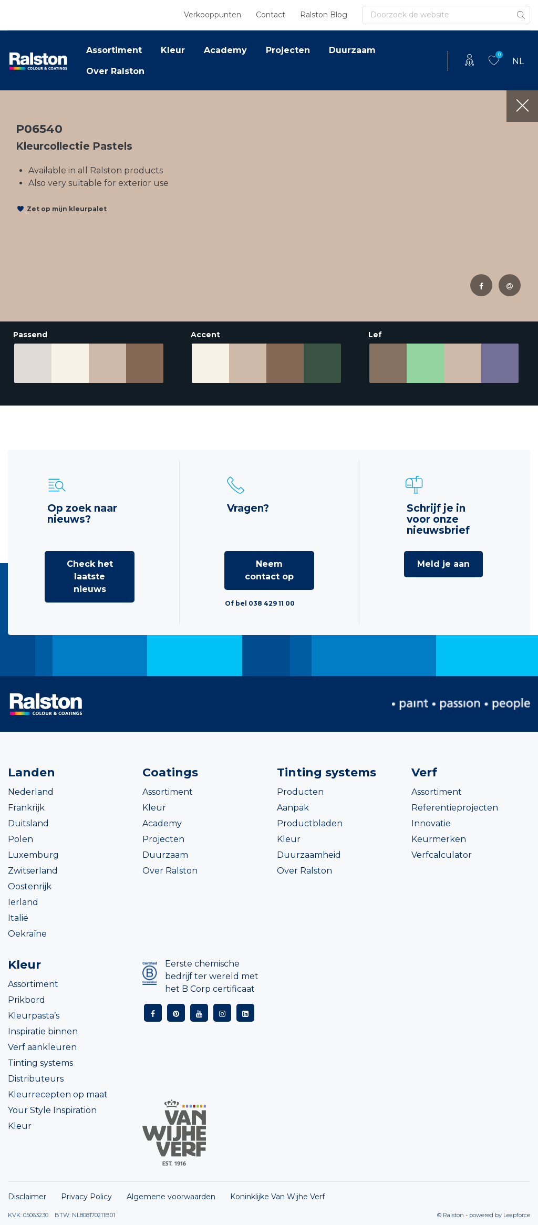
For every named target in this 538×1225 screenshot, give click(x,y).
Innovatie (431, 823)
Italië (18, 918)
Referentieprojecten (454, 808)
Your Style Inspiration (52, 1110)
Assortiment (114, 50)
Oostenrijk (29, 886)
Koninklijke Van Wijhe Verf (277, 1196)
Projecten (288, 50)
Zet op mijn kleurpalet (67, 209)
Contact (270, 14)
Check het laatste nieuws (90, 576)
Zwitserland (33, 871)
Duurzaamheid (309, 855)
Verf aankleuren (42, 1047)
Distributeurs (36, 1079)
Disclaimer (27, 1196)
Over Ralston (115, 71)
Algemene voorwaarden (171, 1196)
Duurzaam (352, 50)
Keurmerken (438, 839)
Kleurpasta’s (33, 1016)
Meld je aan (443, 564)
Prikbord (26, 1000)
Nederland (31, 792)
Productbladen (310, 823)
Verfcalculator (441, 855)
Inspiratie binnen (43, 1031)
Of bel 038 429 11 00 (260, 603)
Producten (300, 792)
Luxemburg (33, 855)
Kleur (173, 50)
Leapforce (516, 1215)
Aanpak (293, 808)
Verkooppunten (212, 14)
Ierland (23, 902)
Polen (20, 839)
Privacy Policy (86, 1196)
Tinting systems (40, 1063)
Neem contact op (269, 570)
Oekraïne (27, 934)
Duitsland (28, 823)
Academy (225, 50)
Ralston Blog (323, 14)
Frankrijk (26, 808)
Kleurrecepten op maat (58, 1094)
